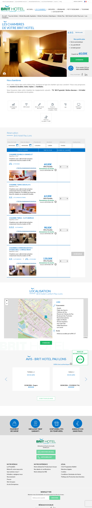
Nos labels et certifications (42, 469)
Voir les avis (72, 32)
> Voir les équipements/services (26, 168)
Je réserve (78, 60)
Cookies (63, 471)
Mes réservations (34, 1)
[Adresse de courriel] (40, 497)
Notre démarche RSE (40, 471)
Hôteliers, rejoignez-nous (15, 474)
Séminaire (61, 9)
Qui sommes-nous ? (21, 1)
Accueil (30, 9)
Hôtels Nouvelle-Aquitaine (27, 16)
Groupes (51, 9)
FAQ (60, 1)
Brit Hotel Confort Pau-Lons (75, 16)
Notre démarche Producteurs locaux (45, 466)
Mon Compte (78, 1)
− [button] (6, 303)
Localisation (58, 11)
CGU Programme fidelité (68, 466)
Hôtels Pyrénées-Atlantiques (46, 16)
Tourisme (85, 9)
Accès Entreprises (47, 1)
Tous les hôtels (13, 16)
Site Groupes (11, 481)
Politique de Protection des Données (72, 476)
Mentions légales (66, 469)
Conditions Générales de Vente (71, 474)
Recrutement (11, 476)
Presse (9, 479)
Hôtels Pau (60, 16)
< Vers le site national (7, 1)
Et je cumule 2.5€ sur (81, 68)
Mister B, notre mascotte (15, 469)
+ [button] (6, 300)
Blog (56, 1)
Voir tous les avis (46, 398)
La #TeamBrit (11, 466)
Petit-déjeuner (73, 9)
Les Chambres (40, 9)
